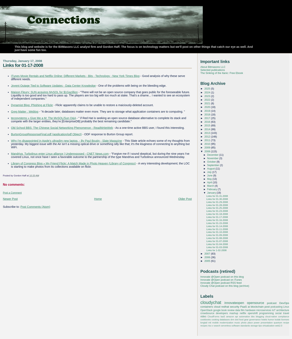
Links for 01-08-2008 (217, 238)
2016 (207, 121)
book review (228, 310)
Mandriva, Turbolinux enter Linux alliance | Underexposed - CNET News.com (60, 153)
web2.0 (278, 325)
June (210, 175)
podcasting (276, 306)
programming (266, 313)
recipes (203, 325)
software (236, 325)
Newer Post (10, 198)
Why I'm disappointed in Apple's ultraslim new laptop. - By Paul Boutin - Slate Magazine (66, 140)
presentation (267, 322)
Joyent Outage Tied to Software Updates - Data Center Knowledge (53, 85)
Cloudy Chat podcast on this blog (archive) (224, 285)
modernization (226, 322)
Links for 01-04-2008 (217, 244)
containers (206, 306)
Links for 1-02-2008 (216, 250)
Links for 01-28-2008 (217, 205)
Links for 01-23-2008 (217, 211)
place (250, 322)
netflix (243, 313)
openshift (253, 313)
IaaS (223, 316)
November (213, 158)
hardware (250, 310)
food (241, 319)
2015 (207, 125)
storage (254, 325)
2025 (207, 88)
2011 (207, 140)
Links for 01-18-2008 (217, 214)
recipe (286, 322)
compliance (283, 316)
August (211, 168)
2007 (207, 253)
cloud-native (271, 316)
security (234, 306)
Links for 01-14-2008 (217, 226)
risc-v (210, 325)
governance (255, 319)
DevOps (284, 303)
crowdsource (207, 313)
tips (260, 325)
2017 (207, 118)
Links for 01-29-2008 (217, 202)
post (267, 306)
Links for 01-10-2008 (217, 232)
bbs (252, 316)
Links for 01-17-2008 (23, 65)
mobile (215, 322)
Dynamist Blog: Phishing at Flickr (32, 105)
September (213, 165)
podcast (272, 303)
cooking (215, 319)
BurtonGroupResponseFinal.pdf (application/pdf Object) (46, 134)
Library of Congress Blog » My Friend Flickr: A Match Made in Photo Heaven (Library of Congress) (73, 163)
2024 (207, 92)
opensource (255, 303)
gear (246, 319)
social (278, 313)
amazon (230, 316)
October (212, 161)
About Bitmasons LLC (212, 66)
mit (209, 322)
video (203, 316)
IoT (274, 310)
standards (245, 325)
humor (271, 319)
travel (286, 313)
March (211, 185)
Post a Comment (12, 192)
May (210, 179)
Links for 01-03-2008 (217, 247)
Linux (286, 306)
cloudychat (210, 302)
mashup (234, 313)
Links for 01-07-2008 (217, 241)
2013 (207, 132)
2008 (207, 151)
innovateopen (234, 303)
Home (98, 198)
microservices (263, 310)
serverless (226, 325)
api (236, 316)
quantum (278, 322)
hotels (264, 319)
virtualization (268, 325)
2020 (207, 107)
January (212, 192)
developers (222, 313)
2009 (207, 147)
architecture (282, 310)
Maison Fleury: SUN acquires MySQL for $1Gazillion (44, 92)
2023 (207, 96)
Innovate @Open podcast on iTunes (221, 279)
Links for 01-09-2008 (217, 235)
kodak (278, 319)
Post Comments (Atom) (35, 206)
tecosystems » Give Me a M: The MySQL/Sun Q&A (43, 118)
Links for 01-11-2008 (217, 229)
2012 (207, 136)
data (237, 310)
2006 (207, 257)
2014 (207, 129)
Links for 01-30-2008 (217, 199)
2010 (207, 143)
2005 (207, 260)
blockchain (257, 306)
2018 (207, 114)
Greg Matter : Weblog (24, 111)
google (217, 310)
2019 (207, 110)
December (213, 155)
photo (244, 322)
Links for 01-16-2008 (217, 220)
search (217, 325)
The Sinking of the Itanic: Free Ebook (221, 73)
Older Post (185, 198)
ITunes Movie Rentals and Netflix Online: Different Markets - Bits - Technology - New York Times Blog (75, 76)
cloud (217, 306)
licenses (285, 319)
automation (244, 316)
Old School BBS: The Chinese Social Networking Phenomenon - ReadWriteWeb (62, 127)
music (237, 322)
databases (225, 319)
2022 (207, 99)
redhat (225, 306)
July (209, 172)
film (243, 310)
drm (232, 319)
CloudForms (213, 316)
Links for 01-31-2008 (217, 196)
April (210, 182)
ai (249, 306)
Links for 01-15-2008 (217, 223)
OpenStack (206, 310)
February (212, 189)
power (257, 322)
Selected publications (212, 69)
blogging (260, 316)
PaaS (243, 306)
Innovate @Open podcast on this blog (222, 276)
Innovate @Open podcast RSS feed (221, 282)
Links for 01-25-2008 (217, 208)
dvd (236, 319)
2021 (207, 103)
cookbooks (205, 319)
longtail (203, 322)
